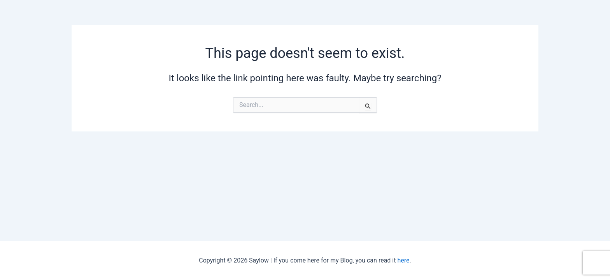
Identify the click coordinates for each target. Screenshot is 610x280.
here (403, 260)
